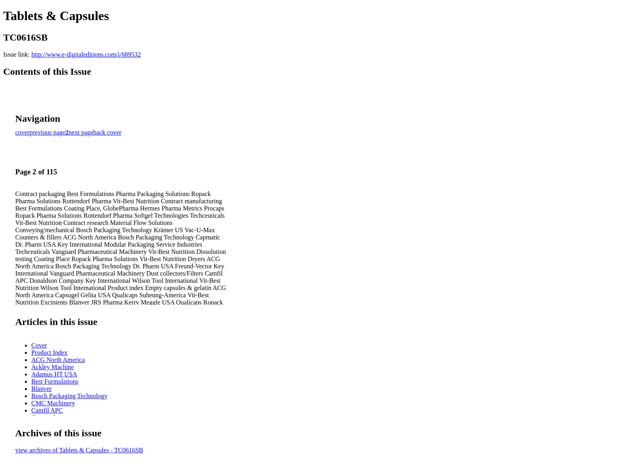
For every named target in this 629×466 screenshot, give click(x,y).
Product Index (49, 352)
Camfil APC (47, 410)
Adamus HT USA (54, 374)
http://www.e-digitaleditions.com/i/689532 (86, 54)
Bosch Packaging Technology (69, 395)
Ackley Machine (52, 367)
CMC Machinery (53, 403)
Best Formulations (55, 381)
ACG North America (58, 359)
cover (22, 132)
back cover (107, 132)
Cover (39, 345)
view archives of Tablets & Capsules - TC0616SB (79, 450)
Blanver (41, 388)
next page (81, 132)
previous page (47, 132)
